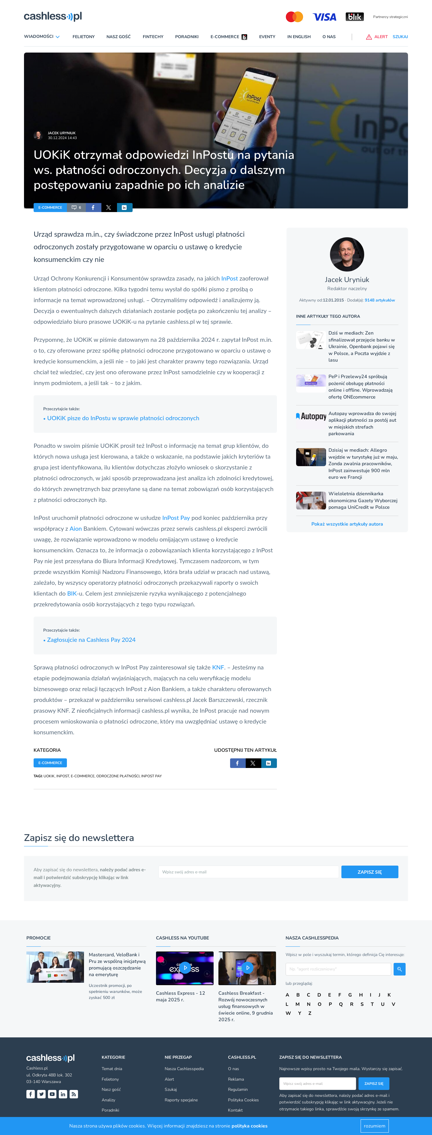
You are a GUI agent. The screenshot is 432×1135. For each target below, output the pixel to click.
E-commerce (225, 37)
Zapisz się (373, 1083)
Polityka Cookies (243, 1100)
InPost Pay (176, 517)
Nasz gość (118, 37)
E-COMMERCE (50, 207)
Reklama (236, 1079)
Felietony (84, 37)
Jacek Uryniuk (62, 133)
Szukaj (171, 1089)
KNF (218, 667)
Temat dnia (112, 1069)
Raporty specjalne (181, 1100)
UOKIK (49, 776)
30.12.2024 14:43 (62, 137)
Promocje (38, 938)
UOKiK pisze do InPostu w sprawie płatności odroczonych (121, 417)
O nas (329, 37)
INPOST (62, 776)
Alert (169, 1079)
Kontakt (235, 1110)
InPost (230, 278)
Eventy (267, 37)
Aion (76, 528)
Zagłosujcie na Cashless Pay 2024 (89, 639)
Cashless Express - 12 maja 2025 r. (180, 996)
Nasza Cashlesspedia (184, 1069)
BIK (72, 593)
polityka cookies (250, 1126)
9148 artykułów (380, 300)
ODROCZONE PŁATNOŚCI (118, 776)
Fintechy (153, 37)
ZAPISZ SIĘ (370, 872)
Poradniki (187, 37)
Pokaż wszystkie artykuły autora (347, 524)
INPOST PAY (151, 776)
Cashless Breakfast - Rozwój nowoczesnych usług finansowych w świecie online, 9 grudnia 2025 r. (245, 1006)
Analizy (108, 1100)
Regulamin (238, 1089)
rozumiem (375, 1126)
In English (299, 37)
